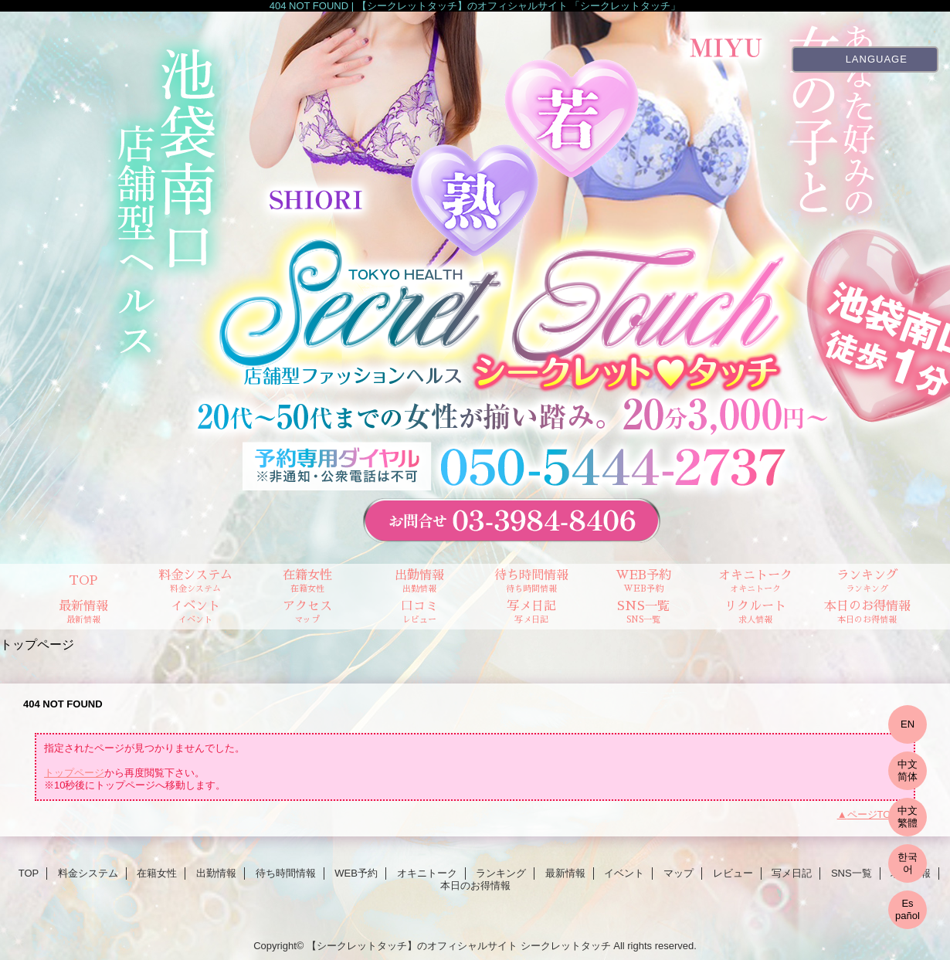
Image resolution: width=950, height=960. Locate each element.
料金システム (88, 873)
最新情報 (565, 873)
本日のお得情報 (475, 885)
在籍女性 (157, 873)
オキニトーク (427, 873)
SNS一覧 (851, 873)
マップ (678, 873)
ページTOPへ (877, 814)
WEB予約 (356, 873)
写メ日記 (792, 873)
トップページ (74, 773)
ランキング (501, 873)
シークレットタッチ (566, 946)
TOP (83, 581)
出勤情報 (216, 873)
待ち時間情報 (286, 873)
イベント (624, 873)
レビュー (733, 873)
